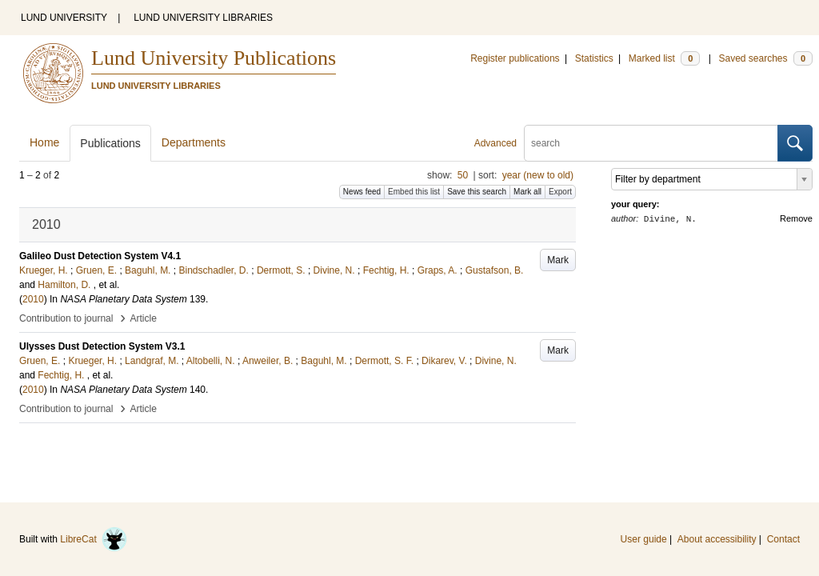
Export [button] (560, 191)
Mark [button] (558, 260)
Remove (796, 218)
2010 (33, 299)
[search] (651, 143)
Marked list (664, 58)
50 (462, 175)
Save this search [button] (476, 191)
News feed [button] (362, 191)
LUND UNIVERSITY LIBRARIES (203, 17)
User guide (644, 539)
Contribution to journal (66, 318)
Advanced (495, 143)
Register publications (514, 58)
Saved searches (765, 58)
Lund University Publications (213, 58)
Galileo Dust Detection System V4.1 (100, 256)
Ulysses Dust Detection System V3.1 (102, 346)
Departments (194, 142)
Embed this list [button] (414, 191)
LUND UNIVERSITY (64, 17)
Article (143, 318)
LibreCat (93, 539)
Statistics (594, 58)
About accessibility (717, 539)
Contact (783, 539)
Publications (110, 143)
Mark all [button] (527, 191)
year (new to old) (537, 175)
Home (44, 142)
